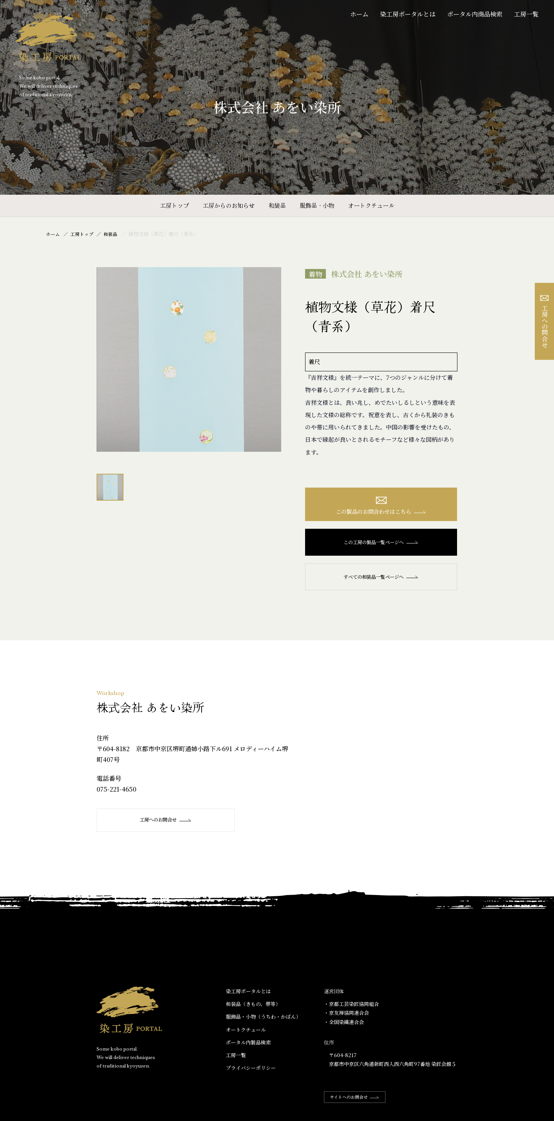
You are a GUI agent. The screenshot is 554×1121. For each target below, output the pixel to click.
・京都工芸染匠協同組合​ (351, 1006)
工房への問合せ (544, 321)
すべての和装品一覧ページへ (381, 579)
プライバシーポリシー (251, 1070)
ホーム (359, 14)
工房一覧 (526, 14)
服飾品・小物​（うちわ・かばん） (263, 1019)
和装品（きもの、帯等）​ (253, 1006)
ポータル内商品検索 (474, 14)
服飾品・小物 (317, 205)
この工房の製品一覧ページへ (381, 544)
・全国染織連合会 (344, 1024)
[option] (189, 359)
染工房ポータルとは (408, 14)
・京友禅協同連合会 (346, 1015)
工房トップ (174, 205)
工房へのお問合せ (162, 822)
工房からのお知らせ (229, 205)
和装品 (277, 205)
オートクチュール (371, 205)
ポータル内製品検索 (248, 1044)
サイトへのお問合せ (358, 1099)
